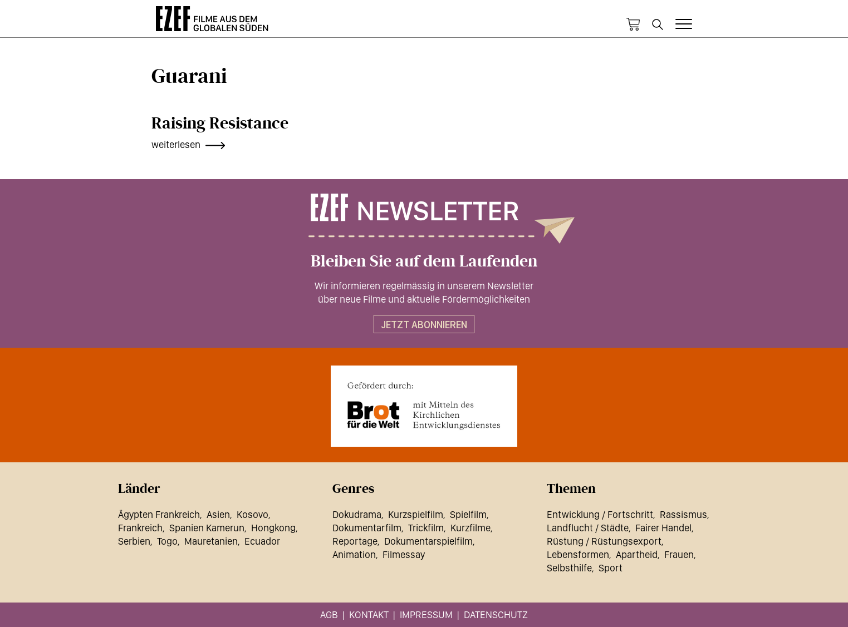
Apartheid (637, 554)
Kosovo (252, 514)
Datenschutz (496, 614)
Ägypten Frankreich (159, 514)
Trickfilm (426, 528)
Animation (354, 554)
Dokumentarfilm (366, 528)
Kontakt (369, 614)
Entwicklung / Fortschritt (600, 514)
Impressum (426, 614)
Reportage (355, 541)
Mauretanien (211, 541)
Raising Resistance (219, 123)
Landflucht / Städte (588, 528)
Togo (167, 541)
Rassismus (683, 514)
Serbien (134, 541)
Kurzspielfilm (415, 514)
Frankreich (140, 528)
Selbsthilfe (569, 568)
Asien (218, 514)
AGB (329, 614)
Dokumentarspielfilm (428, 541)
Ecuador (262, 541)
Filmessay (404, 554)
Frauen (679, 554)
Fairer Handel (663, 528)
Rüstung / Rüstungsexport (604, 541)
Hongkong (273, 528)
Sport (610, 568)
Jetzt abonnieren (424, 324)
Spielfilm (468, 514)
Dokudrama (356, 514)
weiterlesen (175, 144)
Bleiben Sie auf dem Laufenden (424, 261)
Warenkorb (633, 24)
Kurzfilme (470, 528)
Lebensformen (578, 554)
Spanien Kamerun (206, 528)
